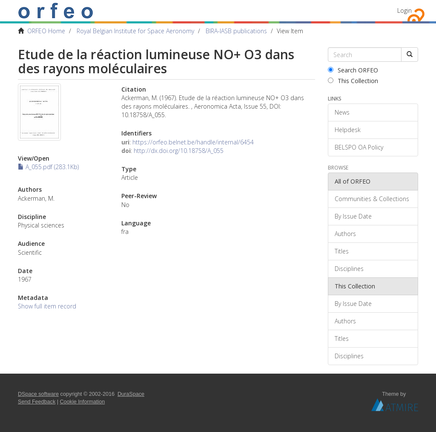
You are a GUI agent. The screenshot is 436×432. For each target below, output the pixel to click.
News (342, 112)
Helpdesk (348, 130)
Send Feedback (36, 402)
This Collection (353, 81)
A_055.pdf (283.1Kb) (48, 167)
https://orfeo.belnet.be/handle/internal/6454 (193, 142)
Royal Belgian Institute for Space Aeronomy (135, 31)
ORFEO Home (46, 31)
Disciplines (349, 269)
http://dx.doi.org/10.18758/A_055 (179, 151)
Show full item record (47, 306)
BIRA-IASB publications (236, 31)
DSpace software (38, 394)
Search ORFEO (353, 70)
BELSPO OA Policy (359, 147)
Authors (345, 234)
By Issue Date (353, 216)
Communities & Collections (372, 199)
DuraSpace (131, 394)
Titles (342, 251)
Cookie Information (82, 402)
